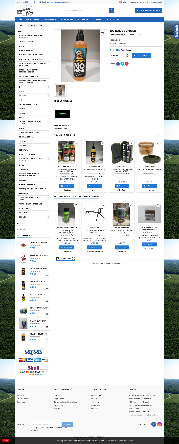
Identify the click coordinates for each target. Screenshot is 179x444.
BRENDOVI (23, 212)
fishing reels (67, 19)
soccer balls (32, 19)
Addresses (95, 405)
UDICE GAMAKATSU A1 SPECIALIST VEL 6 (149, 229)
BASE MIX (22, 180)
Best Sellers (23, 235)
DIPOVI (21, 165)
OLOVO (22, 109)
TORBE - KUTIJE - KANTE (29, 132)
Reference (114, 35)
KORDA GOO (24, 169)
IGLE (20, 100)
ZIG (20, 87)
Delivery (57, 395)
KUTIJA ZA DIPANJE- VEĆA (149, 169)
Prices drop (21, 395)
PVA (20, 117)
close (6, 441)
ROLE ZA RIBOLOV (26, 50)
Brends (99, 19)
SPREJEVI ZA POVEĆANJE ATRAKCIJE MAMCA (29, 175)
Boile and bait (84, 19)
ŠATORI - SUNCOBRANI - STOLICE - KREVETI (29, 71)
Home (19, 31)
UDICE (21, 91)
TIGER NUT (23, 145)
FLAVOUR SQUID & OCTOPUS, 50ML (67, 232)
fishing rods (50, 19)
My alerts (95, 408)
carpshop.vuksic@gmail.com (58, 2)
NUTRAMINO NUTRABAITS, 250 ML (39, 269)
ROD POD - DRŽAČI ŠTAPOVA (31, 59)
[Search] (89, 10)
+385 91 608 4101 (30, 2)
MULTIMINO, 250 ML (38, 334)
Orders (94, 399)
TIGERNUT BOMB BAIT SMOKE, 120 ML (66, 170)
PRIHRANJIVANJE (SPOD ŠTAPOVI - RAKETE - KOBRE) (32, 81)
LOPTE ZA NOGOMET (27, 42)
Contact (134, 389)
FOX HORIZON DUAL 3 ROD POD (94, 232)
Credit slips (95, 402)
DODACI (22, 217)
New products (22, 399)
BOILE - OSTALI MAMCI (28, 154)
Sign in (141, 2)
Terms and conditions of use (65, 402)
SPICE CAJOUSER (37, 282)
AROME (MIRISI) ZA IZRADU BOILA (32, 189)
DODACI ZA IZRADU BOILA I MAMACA (30, 198)
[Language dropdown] (124, 2)
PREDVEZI (22, 96)
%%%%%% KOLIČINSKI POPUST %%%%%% (32, 36)
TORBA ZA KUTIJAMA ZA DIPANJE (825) (121, 170)
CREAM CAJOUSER (38, 295)
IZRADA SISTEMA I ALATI (28, 104)
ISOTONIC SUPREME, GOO (94, 169)
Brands (21, 223)
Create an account (154, 2)
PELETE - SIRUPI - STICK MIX (30, 204)
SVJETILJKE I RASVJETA (28, 76)
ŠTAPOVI (22, 46)
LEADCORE (23, 113)
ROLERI (21, 128)
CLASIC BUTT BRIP (38, 321)
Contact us (113, 19)
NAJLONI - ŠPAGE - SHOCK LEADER (30, 123)
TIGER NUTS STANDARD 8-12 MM (39, 242)
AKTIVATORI (24, 193)
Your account (99, 389)
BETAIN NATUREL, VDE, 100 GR (39, 308)
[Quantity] (123, 55)
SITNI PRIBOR (24, 208)
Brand (131, 35)
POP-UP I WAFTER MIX (28, 184)
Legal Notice (59, 399)
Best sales (21, 402)
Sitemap (57, 408)
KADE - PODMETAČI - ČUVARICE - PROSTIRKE (32, 64)
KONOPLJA (23, 150)
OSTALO (22, 141)
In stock (57, 129)
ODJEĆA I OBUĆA (26, 137)
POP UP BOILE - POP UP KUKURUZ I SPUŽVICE (32, 160)
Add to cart (141, 55)
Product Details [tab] (63, 101)
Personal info (96, 395)
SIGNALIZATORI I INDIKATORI (31, 55)
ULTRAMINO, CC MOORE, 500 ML (122, 232)
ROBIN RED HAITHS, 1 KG (39, 255)
